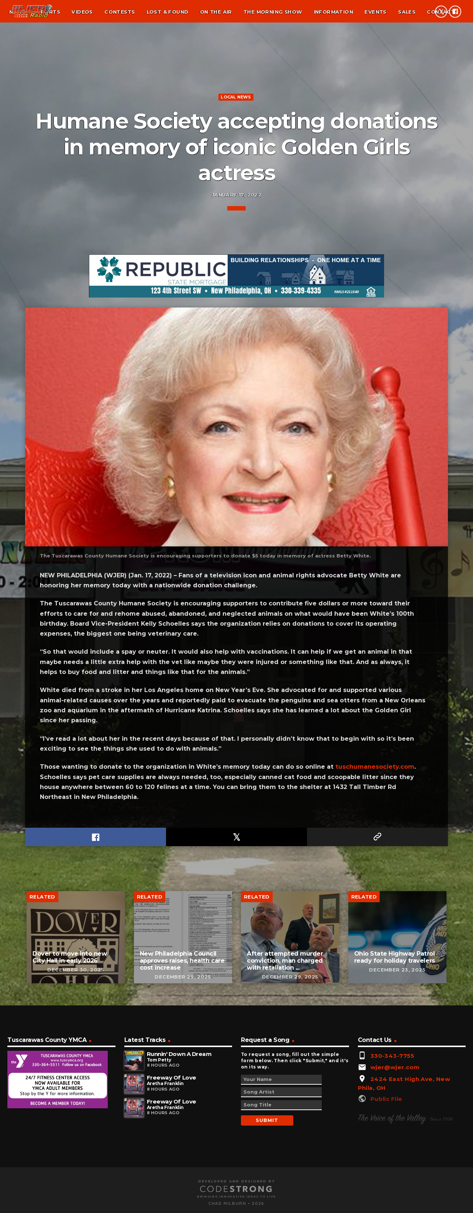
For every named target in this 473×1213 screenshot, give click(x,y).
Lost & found (167, 12)
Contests (119, 12)
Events (375, 12)
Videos (82, 12)
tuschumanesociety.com (374, 1072)
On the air (216, 12)
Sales (406, 12)
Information (333, 12)
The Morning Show (273, 12)
